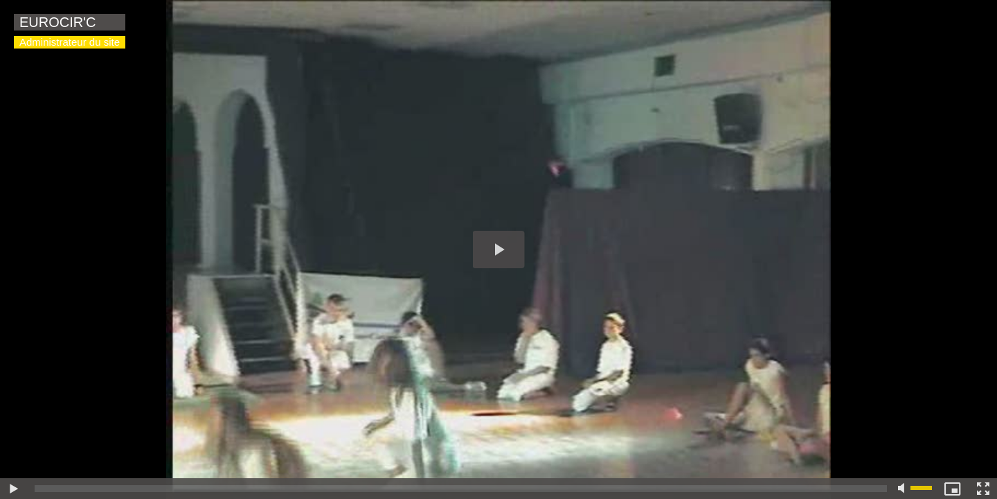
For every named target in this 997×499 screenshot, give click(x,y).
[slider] (461, 488)
